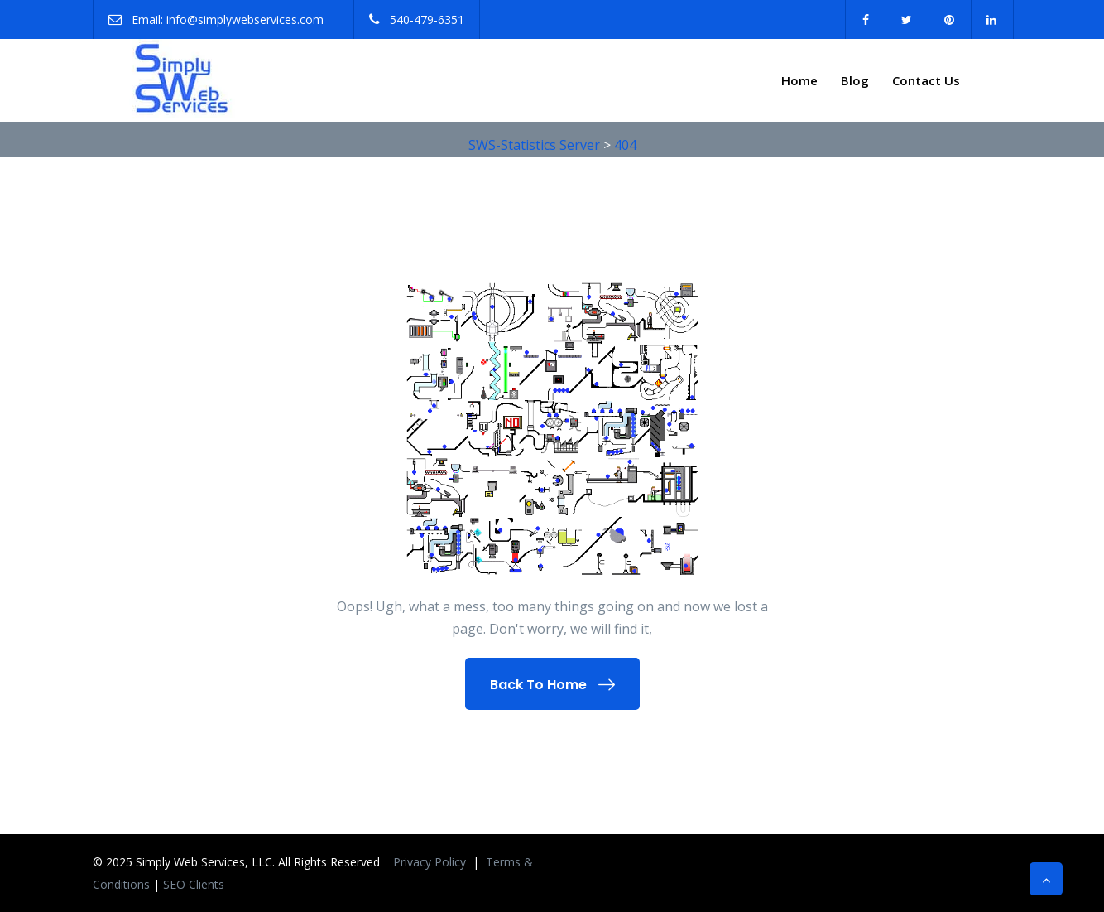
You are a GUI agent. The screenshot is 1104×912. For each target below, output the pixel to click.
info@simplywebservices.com (245, 19)
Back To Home (552, 684)
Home (799, 80)
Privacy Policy (431, 862)
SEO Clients (193, 884)
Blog (855, 80)
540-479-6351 (427, 19)
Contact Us (926, 80)
